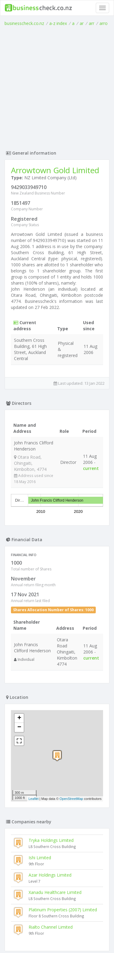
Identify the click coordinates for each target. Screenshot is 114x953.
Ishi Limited (40, 820)
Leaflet (34, 761)
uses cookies (45, 936)
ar (82, 23)
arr (91, 23)
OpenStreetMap (71, 761)
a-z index (58, 23)
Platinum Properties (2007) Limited (63, 872)
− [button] (19, 690)
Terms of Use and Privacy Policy (57, 931)
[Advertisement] (57, 87)
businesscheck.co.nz (24, 23)
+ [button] (19, 680)
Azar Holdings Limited (50, 837)
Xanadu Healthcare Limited (55, 855)
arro (103, 23)
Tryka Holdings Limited (51, 803)
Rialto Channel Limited (51, 889)
